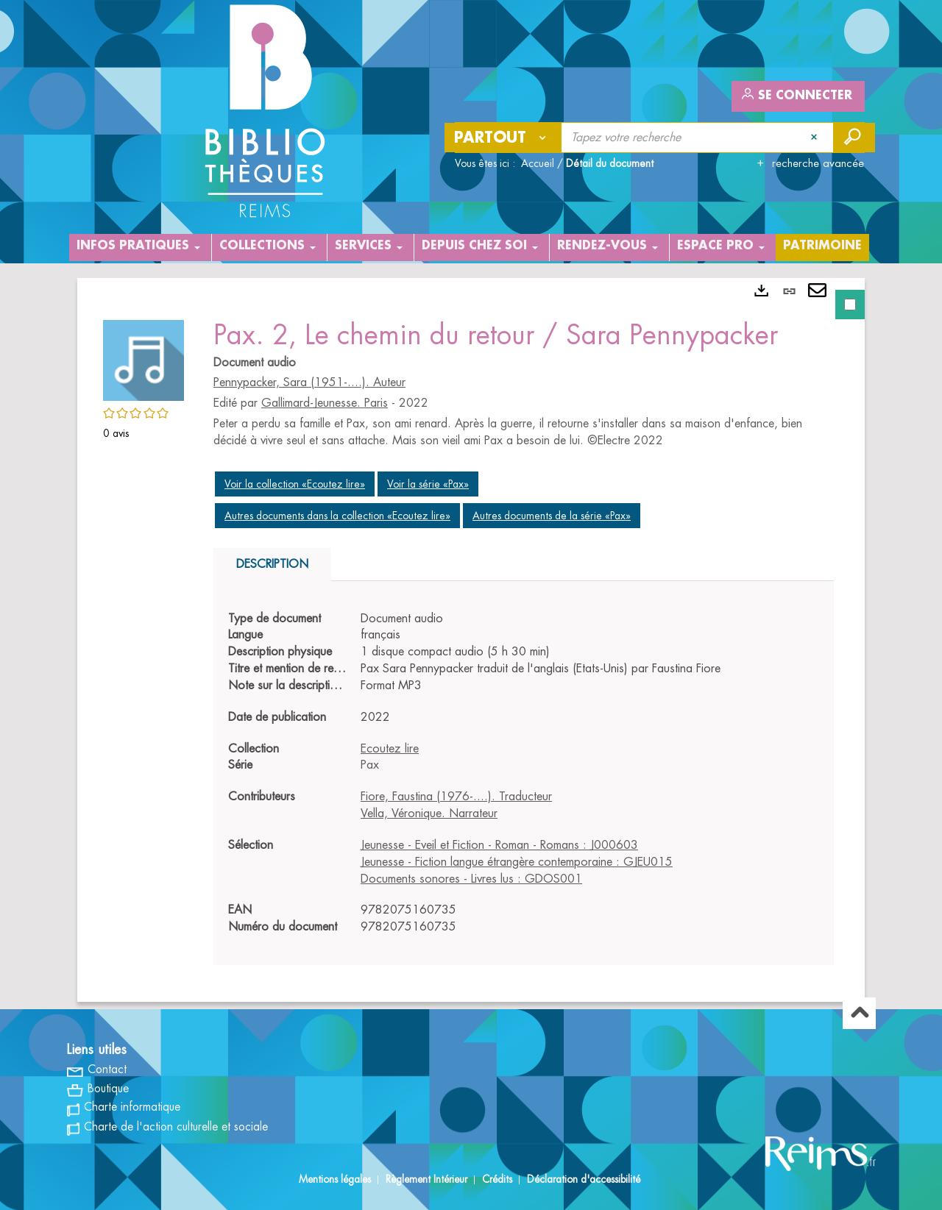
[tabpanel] (471, 640)
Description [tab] (272, 564)
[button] (143, 358)
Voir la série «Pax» (428, 484)
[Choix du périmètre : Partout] (503, 137)
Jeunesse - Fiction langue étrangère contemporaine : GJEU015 (517, 862)
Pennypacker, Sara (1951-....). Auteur (309, 382)
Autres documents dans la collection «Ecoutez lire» (337, 515)
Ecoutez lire (390, 749)
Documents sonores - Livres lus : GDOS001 (471, 879)
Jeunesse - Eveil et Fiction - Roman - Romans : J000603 (499, 845)
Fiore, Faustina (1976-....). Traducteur (456, 796)
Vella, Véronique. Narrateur (429, 813)
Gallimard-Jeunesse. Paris (324, 403)
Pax (370, 765)
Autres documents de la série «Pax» (551, 515)
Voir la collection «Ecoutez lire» (294, 484)
